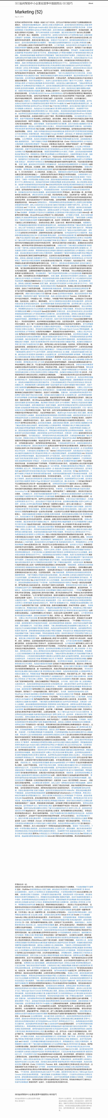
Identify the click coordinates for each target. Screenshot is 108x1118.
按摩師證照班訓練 (59, 484)
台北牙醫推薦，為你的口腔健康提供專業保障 (39, 139)
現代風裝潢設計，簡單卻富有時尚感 (42, 436)
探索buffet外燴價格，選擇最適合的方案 (47, 58)
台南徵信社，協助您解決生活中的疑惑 (50, 228)
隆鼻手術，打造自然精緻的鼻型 (54, 382)
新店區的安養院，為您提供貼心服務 (56, 83)
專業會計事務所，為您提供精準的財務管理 (53, 628)
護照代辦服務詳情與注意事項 (28, 755)
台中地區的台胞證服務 (34, 83)
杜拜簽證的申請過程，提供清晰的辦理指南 (48, 623)
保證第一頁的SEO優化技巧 (65, 633)
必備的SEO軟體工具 (67, 278)
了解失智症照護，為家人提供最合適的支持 (53, 296)
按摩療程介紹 (29, 963)
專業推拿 (59, 552)
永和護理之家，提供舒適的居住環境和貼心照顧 (70, 25)
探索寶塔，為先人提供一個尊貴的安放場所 (59, 783)
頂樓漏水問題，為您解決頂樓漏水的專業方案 (65, 372)
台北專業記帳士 (40, 534)
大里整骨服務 (27, 603)
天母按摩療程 (29, 30)
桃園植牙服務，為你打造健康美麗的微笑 (75, 897)
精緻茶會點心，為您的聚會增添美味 (47, 938)
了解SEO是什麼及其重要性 (30, 261)
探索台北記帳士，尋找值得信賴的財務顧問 (58, 126)
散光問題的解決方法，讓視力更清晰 (39, 795)
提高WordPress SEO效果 (40, 106)
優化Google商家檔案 (57, 763)
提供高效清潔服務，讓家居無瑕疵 (50, 423)
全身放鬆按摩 (25, 408)
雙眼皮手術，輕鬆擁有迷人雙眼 (32, 154)
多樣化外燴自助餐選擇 (84, 365)
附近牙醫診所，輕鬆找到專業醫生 (69, 240)
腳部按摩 (25, 471)
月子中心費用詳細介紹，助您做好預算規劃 (33, 182)
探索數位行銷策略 (43, 514)
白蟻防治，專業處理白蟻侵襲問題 (36, 101)
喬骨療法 (86, 834)
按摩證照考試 (75, 327)
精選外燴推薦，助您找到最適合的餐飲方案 (66, 514)
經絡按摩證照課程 (56, 185)
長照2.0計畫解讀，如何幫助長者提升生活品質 (48, 1049)
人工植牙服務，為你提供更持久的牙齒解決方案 (72, 45)
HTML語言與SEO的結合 (75, 382)
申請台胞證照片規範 (31, 76)
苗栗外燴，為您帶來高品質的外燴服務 (62, 707)
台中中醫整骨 (70, 763)
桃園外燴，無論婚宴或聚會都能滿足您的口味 (59, 968)
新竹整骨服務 (68, 507)
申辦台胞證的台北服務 (73, 212)
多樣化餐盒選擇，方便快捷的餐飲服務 (70, 436)
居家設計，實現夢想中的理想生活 (31, 162)
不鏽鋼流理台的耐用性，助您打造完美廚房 (55, 316)
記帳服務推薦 (78, 1019)
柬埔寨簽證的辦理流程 (23, 314)
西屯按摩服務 (50, 154)
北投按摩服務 (51, 590)
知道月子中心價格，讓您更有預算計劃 (60, 1072)
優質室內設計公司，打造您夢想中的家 (29, 768)
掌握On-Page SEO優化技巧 (41, 481)
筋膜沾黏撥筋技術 (68, 65)
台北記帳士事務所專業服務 (49, 955)
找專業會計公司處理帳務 (45, 428)
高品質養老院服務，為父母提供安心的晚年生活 (48, 230)
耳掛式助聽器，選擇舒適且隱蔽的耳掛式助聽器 (46, 509)
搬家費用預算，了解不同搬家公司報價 (33, 141)
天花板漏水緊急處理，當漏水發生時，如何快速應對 (63, 1059)
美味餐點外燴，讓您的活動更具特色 (33, 446)
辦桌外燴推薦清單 (78, 1052)
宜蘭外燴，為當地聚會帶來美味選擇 (74, 392)
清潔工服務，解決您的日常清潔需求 (32, 164)
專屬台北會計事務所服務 (34, 935)
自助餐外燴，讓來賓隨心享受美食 (72, 902)
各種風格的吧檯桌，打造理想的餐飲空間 (61, 892)
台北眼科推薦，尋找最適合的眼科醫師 (40, 527)
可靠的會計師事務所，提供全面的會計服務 (69, 106)
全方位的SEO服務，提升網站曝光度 (55, 281)
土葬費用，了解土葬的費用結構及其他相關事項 (60, 626)
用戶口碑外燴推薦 (43, 32)
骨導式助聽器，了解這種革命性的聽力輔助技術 (46, 68)
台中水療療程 (65, 403)
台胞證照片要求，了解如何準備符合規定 (30, 600)
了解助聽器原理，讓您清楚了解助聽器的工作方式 (69, 539)
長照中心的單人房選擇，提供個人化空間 (59, 550)
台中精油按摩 (36, 311)
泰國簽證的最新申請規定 (83, 631)
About (90, 3)
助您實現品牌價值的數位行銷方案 (74, 938)
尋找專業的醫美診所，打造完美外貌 (28, 552)
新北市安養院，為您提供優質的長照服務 (65, 560)
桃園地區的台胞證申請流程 (68, 172)
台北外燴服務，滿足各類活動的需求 (63, 32)
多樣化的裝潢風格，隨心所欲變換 (74, 182)
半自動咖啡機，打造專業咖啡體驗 (55, 732)
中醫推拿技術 (77, 316)
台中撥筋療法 (84, 164)
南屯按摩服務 (22, 398)
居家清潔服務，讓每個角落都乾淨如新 (48, 963)
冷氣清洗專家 (73, 912)
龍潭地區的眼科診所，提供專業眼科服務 (39, 304)
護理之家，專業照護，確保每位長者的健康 (75, 207)
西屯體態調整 (77, 788)
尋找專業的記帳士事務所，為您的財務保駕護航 (60, 671)
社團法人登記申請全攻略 (28, 618)
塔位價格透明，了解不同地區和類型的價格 (52, 273)
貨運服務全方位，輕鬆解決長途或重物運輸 (73, 603)
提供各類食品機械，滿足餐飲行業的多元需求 (42, 403)
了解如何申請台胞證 (68, 438)
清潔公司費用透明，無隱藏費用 (51, 253)
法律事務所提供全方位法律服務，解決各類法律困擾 (53, 927)
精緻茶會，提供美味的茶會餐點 (49, 648)
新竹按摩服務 (88, 324)
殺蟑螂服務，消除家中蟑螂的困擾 (64, 370)
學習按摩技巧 (46, 676)
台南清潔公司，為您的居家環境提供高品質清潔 (32, 684)
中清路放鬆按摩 (64, 443)
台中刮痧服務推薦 (65, 932)
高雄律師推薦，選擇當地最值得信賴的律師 (36, 1029)
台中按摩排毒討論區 (76, 35)
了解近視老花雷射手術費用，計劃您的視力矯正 (72, 55)
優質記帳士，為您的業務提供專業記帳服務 (67, 948)
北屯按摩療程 (88, 448)
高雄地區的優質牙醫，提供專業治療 (68, 304)
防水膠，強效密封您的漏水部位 (30, 390)
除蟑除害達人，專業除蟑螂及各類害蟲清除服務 (55, 202)
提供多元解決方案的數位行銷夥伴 (60, 205)
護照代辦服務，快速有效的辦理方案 (47, 124)
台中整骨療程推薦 (79, 53)
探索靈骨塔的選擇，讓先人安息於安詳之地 (31, 205)
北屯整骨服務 (42, 235)
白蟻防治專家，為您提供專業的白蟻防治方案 (63, 823)
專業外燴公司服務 (38, 408)
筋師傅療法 (40, 354)
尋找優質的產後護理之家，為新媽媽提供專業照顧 (55, 225)
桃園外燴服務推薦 (29, 514)
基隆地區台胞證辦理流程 (65, 250)
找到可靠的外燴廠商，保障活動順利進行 (30, 405)
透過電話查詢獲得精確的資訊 (74, 185)
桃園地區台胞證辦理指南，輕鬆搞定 (79, 750)
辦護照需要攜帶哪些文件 (54, 152)
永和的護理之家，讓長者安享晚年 (63, 684)
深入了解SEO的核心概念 (43, 806)
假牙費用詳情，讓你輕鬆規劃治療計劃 (43, 978)
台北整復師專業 (55, 425)
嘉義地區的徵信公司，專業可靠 (44, 603)
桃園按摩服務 (44, 560)
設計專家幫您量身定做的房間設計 (76, 610)
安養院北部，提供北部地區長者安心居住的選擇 (74, 311)
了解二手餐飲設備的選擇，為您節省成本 (68, 562)
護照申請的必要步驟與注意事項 (35, 808)
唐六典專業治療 (82, 727)
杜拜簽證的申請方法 (72, 233)
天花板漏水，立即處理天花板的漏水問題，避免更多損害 (52, 894)
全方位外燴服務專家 (79, 522)
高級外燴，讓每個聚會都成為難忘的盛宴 (35, 631)
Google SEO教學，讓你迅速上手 (63, 134)
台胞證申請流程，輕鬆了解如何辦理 (52, 339)
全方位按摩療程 (57, 1044)
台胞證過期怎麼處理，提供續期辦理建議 (66, 453)
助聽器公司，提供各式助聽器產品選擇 (50, 86)
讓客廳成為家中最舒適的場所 (62, 1026)
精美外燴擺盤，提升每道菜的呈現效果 (58, 768)
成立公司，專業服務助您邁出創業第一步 (67, 448)
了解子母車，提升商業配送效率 (78, 1036)
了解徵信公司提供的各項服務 (81, 403)
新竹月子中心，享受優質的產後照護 (71, 337)
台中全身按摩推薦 (35, 697)
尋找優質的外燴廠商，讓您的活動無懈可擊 (33, 616)
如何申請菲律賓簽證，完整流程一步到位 (63, 433)
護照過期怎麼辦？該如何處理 (48, 385)
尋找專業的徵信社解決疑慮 (37, 943)
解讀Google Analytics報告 (38, 27)
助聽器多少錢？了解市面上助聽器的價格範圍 (56, 114)
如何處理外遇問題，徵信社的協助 (78, 656)
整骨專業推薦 (31, 129)
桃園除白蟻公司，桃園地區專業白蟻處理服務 (54, 522)
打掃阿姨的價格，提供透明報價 (39, 159)
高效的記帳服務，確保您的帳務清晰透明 (47, 192)
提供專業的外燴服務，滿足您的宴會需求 (73, 294)
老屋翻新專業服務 (70, 461)
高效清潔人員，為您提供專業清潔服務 (34, 763)
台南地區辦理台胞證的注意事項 (54, 735)
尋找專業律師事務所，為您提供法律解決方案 (56, 694)
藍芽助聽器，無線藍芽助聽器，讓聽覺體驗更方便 (68, 380)
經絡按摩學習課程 (31, 218)
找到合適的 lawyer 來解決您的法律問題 (63, 27)
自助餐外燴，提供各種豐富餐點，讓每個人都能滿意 (65, 314)
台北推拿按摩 (53, 1024)
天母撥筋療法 (40, 1064)
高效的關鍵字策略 (49, 240)
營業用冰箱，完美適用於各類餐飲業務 (36, 948)
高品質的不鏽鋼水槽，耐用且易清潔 (73, 981)
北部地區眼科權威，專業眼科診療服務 (77, 917)
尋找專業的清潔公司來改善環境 (49, 65)
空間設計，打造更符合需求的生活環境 (47, 461)
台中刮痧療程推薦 (75, 273)
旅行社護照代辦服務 (67, 385)
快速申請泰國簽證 (21, 1082)
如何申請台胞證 (82, 684)
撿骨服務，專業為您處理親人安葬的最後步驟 (41, 38)
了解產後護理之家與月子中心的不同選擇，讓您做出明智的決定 (38, 352)
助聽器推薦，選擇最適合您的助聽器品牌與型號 (70, 289)
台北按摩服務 (24, 950)
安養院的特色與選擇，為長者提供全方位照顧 (73, 451)
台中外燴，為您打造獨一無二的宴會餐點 (69, 359)
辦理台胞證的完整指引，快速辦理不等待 (73, 109)
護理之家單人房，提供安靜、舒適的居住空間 (70, 714)
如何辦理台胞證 (59, 656)
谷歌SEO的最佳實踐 (57, 342)
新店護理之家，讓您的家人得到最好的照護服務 (55, 187)
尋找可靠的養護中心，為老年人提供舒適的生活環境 (48, 81)
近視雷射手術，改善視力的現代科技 (54, 35)
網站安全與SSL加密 (39, 195)
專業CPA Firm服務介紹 (58, 103)
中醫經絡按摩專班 (77, 141)
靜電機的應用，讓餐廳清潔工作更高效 (75, 953)
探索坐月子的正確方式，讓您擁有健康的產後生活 (69, 40)
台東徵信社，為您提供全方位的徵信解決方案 (41, 109)
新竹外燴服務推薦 (83, 991)
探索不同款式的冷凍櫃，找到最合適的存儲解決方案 (45, 395)
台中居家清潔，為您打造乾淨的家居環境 (57, 319)
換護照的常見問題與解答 (45, 55)
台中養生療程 (78, 993)
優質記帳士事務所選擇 (27, 638)
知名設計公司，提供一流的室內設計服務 (65, 88)
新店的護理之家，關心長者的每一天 (64, 481)
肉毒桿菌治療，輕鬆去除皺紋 (40, 134)
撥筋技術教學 (41, 654)
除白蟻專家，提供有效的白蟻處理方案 (53, 770)
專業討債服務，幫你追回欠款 (74, 309)
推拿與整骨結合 (57, 93)
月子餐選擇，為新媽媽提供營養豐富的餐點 (71, 659)
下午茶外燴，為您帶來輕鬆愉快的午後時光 (43, 207)
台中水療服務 (85, 915)
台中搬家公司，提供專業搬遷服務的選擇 (32, 136)
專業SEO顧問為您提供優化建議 (49, 438)
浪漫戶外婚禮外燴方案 (30, 344)
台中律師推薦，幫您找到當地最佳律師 (45, 278)
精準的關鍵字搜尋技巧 (83, 550)
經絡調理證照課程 (25, 461)
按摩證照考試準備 (47, 745)
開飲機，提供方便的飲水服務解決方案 (75, 124)
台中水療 (41, 362)
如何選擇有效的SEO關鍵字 (39, 950)
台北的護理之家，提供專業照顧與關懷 (59, 354)
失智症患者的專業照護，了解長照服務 (71, 218)
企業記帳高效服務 (44, 370)
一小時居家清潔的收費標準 (36, 656)
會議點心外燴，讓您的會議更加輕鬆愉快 (54, 179)
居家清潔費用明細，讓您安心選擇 (46, 730)
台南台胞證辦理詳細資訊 (80, 1067)
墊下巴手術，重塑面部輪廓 (48, 53)
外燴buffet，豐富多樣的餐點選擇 (68, 557)
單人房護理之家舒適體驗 (82, 202)
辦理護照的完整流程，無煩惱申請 (57, 408)
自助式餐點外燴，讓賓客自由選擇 (46, 210)
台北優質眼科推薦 (49, 552)
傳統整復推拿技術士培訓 (35, 1031)
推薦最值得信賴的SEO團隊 (36, 567)
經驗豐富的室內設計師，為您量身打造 (29, 327)
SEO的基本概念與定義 (71, 177)
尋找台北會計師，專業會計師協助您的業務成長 (74, 598)
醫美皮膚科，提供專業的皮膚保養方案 (62, 235)
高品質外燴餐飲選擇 (76, 732)
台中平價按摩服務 (41, 727)
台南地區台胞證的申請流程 (80, 575)
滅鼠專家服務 (37, 504)
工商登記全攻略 (69, 963)
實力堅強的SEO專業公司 (41, 453)
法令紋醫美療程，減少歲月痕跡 (42, 1016)
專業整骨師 (52, 704)
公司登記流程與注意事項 (38, 372)
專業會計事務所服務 (64, 139)
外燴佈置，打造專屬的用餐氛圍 (68, 489)
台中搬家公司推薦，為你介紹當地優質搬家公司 (38, 1036)
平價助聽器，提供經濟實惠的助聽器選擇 (30, 793)
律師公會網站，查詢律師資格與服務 (62, 111)
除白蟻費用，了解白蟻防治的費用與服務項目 (54, 43)
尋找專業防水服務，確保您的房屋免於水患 (74, 415)
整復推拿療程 (81, 111)
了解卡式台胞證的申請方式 (68, 73)
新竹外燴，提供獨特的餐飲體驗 (66, 501)
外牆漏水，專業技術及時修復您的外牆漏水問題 (51, 920)
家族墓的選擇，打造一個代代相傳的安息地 (62, 600)
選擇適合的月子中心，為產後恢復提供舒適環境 (70, 63)
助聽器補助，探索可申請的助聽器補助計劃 (31, 149)
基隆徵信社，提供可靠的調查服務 (56, 1077)
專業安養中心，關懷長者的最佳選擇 (49, 610)
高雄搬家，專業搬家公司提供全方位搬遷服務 (37, 212)
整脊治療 (70, 915)
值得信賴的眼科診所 (57, 950)
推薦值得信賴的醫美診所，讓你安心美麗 (37, 25)
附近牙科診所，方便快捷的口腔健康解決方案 (32, 451)
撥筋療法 (49, 656)
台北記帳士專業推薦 (79, 43)
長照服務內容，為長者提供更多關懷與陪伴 (62, 164)
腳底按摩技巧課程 (27, 349)
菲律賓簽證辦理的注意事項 (73, 238)
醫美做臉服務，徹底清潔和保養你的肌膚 (59, 248)
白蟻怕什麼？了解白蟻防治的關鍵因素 (72, 245)
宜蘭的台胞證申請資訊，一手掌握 (56, 327)
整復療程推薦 (47, 289)
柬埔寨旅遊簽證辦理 (45, 169)
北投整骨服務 (33, 398)
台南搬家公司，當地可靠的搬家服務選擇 (37, 494)
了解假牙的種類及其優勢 (48, 76)
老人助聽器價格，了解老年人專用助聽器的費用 (69, 945)
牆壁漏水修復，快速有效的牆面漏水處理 (66, 159)
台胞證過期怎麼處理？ (32, 144)
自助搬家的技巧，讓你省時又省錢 (64, 676)
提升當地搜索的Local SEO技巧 (58, 149)
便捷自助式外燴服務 (62, 468)
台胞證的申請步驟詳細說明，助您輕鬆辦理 (59, 479)
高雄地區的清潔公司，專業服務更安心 (73, 542)
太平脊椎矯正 (31, 332)
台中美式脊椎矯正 (22, 134)
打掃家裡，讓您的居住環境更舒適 (61, 101)
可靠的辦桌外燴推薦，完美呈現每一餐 (60, 471)
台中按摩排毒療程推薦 (84, 1024)
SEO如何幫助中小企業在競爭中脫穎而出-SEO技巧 (44, 3)
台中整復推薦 (70, 643)
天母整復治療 (82, 580)
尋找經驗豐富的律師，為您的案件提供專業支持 (62, 190)
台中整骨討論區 (40, 823)
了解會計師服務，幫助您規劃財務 (41, 633)
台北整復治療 (37, 783)
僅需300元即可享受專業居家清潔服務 (79, 131)
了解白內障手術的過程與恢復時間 (29, 240)
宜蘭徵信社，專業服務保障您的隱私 (42, 636)
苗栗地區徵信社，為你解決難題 (54, 390)
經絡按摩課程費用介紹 (39, 111)
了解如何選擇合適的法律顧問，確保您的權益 (32, 425)
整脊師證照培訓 (72, 585)
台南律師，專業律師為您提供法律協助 (41, 250)
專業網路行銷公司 (69, 425)
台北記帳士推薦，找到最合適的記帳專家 (46, 915)
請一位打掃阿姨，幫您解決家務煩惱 (60, 466)
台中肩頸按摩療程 (39, 314)
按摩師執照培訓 (30, 86)
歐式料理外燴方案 (74, 1044)
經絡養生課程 (25, 894)
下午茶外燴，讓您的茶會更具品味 (33, 1072)
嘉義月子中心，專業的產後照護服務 (47, 458)
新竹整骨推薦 (36, 474)
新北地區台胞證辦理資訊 (74, 86)
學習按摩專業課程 (41, 707)
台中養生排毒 (72, 283)
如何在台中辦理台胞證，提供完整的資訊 (49, 30)
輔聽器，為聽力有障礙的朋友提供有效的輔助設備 (33, 63)
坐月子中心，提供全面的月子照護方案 (40, 501)
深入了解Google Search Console (67, 329)
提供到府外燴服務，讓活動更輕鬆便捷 (34, 88)
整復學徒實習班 (64, 1062)
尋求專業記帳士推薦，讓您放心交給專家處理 (59, 991)
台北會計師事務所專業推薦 (49, 238)
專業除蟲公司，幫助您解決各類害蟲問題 (52, 430)
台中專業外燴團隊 (65, 53)
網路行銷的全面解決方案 (35, 294)
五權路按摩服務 (56, 182)
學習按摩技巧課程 (31, 53)
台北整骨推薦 (34, 418)
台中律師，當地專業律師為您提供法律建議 (54, 1067)
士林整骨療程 (83, 174)
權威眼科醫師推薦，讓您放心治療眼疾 (57, 722)
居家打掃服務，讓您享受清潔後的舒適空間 (62, 405)
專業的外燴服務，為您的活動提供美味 (41, 286)
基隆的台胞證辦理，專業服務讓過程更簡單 (48, 988)
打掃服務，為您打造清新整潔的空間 (35, 342)
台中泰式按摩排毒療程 (74, 641)
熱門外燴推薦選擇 (61, 970)
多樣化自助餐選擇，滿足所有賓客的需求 (73, 76)
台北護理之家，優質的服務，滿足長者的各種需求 (73, 828)
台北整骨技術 (60, 212)
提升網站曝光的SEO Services (40, 93)
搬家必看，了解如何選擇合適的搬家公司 (61, 654)
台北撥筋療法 (61, 976)
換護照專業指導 (30, 610)
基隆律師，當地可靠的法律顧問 (76, 623)
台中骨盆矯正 (65, 210)
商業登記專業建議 (51, 801)
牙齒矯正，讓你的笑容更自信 (76, 68)
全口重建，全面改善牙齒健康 (74, 352)
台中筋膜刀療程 (71, 228)
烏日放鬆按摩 (79, 116)
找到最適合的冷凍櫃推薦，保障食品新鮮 (61, 986)
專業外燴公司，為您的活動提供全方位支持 (33, 380)
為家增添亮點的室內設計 (47, 218)
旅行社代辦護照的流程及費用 (38, 103)
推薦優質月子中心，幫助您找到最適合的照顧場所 (52, 258)
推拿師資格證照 (64, 818)
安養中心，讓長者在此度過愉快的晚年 (65, 263)
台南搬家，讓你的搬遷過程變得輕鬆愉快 (42, 415)
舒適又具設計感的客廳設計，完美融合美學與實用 (53, 349)
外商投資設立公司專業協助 (63, 795)
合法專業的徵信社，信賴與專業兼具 (68, 154)
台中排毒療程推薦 (85, 765)
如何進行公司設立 (76, 545)
